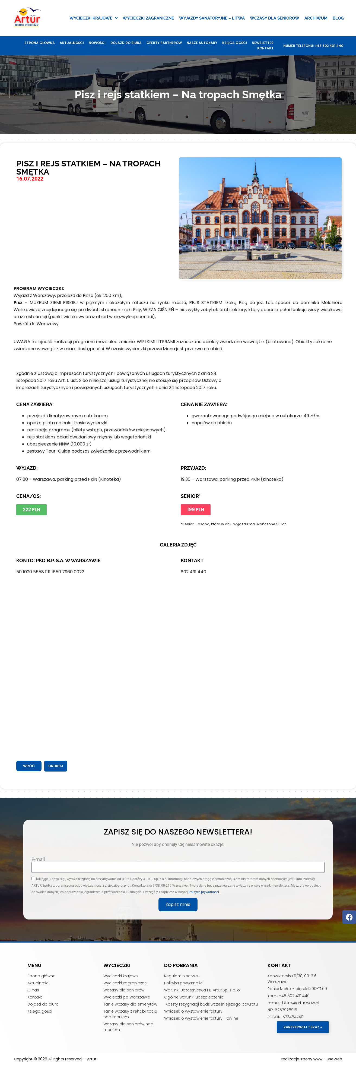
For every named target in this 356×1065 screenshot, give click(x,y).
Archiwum (316, 18)
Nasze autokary (202, 42)
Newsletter (263, 42)
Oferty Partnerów (164, 42)
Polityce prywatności (204, 892)
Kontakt (265, 48)
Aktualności (72, 42)
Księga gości (234, 42)
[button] (55, 766)
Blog (338, 18)
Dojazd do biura (126, 42)
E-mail (38, 859)
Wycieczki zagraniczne (148, 18)
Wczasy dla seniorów (274, 18)
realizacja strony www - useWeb (311, 1059)
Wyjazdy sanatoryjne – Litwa (212, 18)
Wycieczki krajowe (93, 18)
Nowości (97, 42)
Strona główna (39, 42)
